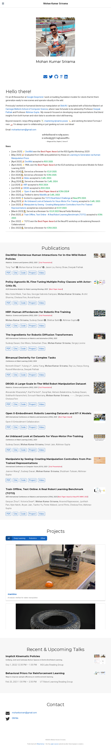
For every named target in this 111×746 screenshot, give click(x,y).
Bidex (26, 178)
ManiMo (43, 195)
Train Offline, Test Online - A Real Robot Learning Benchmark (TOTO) (55, 214)
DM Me (15, 718)
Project (32, 273)
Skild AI (63, 106)
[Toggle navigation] (3, 3)
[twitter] (51, 77)
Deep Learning (19, 538)
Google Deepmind (35, 97)
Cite (15, 273)
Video (41, 273)
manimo (12, 594)
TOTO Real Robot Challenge (57, 198)
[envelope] (45, 77)
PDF (8, 273)
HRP (25, 185)
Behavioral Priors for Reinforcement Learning (35, 673)
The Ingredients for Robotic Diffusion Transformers (39, 334)
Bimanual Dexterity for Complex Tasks (31, 357)
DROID (26, 188)
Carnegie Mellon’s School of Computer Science (27, 109)
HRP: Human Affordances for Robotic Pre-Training (38, 311)
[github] (56, 77)
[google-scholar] (61, 77)
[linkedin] (66, 77)
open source (55, 744)
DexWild (29, 151)
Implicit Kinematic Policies (23, 656)
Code (23, 273)
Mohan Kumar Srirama (55, 3)
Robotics (33, 538)
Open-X (27, 191)
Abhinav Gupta (32, 112)
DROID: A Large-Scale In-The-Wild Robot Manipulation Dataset (46, 383)
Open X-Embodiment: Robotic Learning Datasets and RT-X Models (48, 413)
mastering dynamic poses (56, 121)
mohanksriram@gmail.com (23, 129)
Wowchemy (40, 744)
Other (43, 538)
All (9, 538)
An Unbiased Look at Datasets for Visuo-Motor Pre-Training (51, 201)
